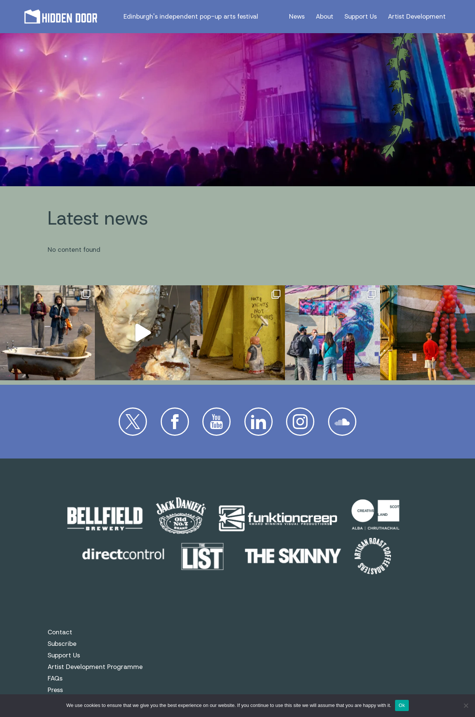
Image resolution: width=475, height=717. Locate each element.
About (324, 16)
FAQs (55, 678)
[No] (465, 705)
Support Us (360, 16)
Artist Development (417, 16)
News (297, 16)
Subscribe (62, 644)
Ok (402, 705)
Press (55, 690)
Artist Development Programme (95, 667)
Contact (60, 632)
